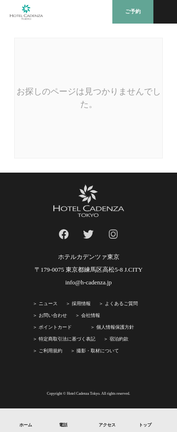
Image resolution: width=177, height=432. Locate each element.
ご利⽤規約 (50, 350)
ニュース (48, 303)
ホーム (25, 425)
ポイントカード (55, 327)
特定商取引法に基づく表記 (67, 338)
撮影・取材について (97, 350)
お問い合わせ (53, 315)
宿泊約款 (119, 338)
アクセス (107, 425)
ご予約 (133, 11)
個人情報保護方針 (115, 327)
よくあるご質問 (121, 303)
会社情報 (90, 315)
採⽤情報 (81, 303)
